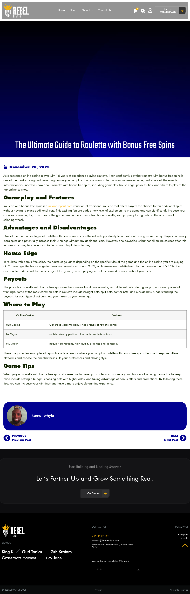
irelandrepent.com (60, 206)
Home (61, 10)
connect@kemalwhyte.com (105, 540)
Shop (73, 10)
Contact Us (104, 10)
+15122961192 (100, 536)
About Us (87, 10)
